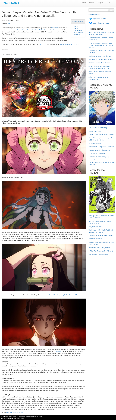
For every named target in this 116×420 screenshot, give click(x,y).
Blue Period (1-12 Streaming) (98, 128)
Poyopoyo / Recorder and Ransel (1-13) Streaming (101, 163)
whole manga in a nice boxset (69, 44)
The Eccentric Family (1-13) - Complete (101, 147)
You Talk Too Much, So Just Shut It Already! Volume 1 (100, 222)
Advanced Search (94, 14)
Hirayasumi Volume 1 (95, 227)
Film (80, 30)
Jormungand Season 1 (96, 143)
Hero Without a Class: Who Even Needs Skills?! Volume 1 (101, 243)
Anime (76, 26)
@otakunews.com (101, 23)
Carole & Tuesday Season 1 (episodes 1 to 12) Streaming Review (101, 139)
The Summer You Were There (98, 254)
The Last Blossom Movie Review (99, 63)
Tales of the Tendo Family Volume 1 (100, 248)
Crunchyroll (55, 28)
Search (111, 10)
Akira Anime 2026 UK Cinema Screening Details (98, 78)
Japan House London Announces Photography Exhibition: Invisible (99, 67)
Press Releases (79, 32)
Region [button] (101, 3)
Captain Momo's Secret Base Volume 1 (101, 235)
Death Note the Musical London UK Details (100, 73)
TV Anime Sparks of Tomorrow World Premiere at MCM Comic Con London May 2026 (101, 45)
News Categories (77, 21)
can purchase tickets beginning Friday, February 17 (60, 295)
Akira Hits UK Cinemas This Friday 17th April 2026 (101, 52)
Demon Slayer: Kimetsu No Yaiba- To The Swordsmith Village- (37, 30)
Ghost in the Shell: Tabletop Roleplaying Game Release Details (101, 33)
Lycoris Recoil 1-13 (95, 131)
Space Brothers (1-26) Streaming (99, 150)
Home (84, 3)
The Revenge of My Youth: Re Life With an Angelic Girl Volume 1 (101, 231)
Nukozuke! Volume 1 (95, 239)
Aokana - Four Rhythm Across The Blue (101, 134)
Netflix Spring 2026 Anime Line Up (100, 56)
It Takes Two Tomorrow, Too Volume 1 (101, 251)
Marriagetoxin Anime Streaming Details (101, 59)
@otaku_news (99, 19)
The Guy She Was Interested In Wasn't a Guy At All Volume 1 (101, 217)
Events (76, 28)
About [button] (110, 3)
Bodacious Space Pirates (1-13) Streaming (99, 158)
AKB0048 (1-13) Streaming (97, 153)
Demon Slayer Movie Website (15, 412)
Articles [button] (92, 3)
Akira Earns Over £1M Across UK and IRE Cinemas (101, 39)
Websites (77, 34)
